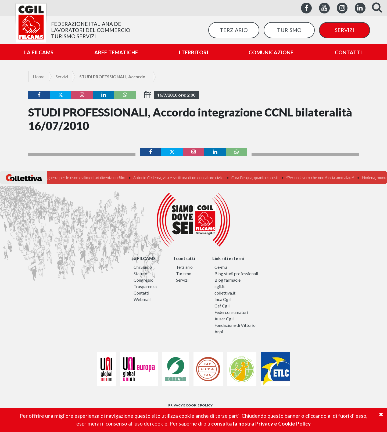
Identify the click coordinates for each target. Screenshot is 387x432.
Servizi (62, 76)
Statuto (140, 273)
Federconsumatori (231, 312)
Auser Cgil (224, 318)
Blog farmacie (227, 279)
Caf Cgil (222, 305)
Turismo (183, 273)
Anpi (218, 331)
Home (38, 76)
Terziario (184, 267)
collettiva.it (224, 292)
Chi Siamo (143, 267)
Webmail (142, 299)
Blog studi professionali (236, 273)
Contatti (141, 292)
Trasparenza (145, 286)
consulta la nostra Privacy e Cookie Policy (261, 423)
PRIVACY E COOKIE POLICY (190, 405)
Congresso (143, 279)
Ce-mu (220, 267)
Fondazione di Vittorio (235, 325)
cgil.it (219, 286)
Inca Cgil (222, 299)
